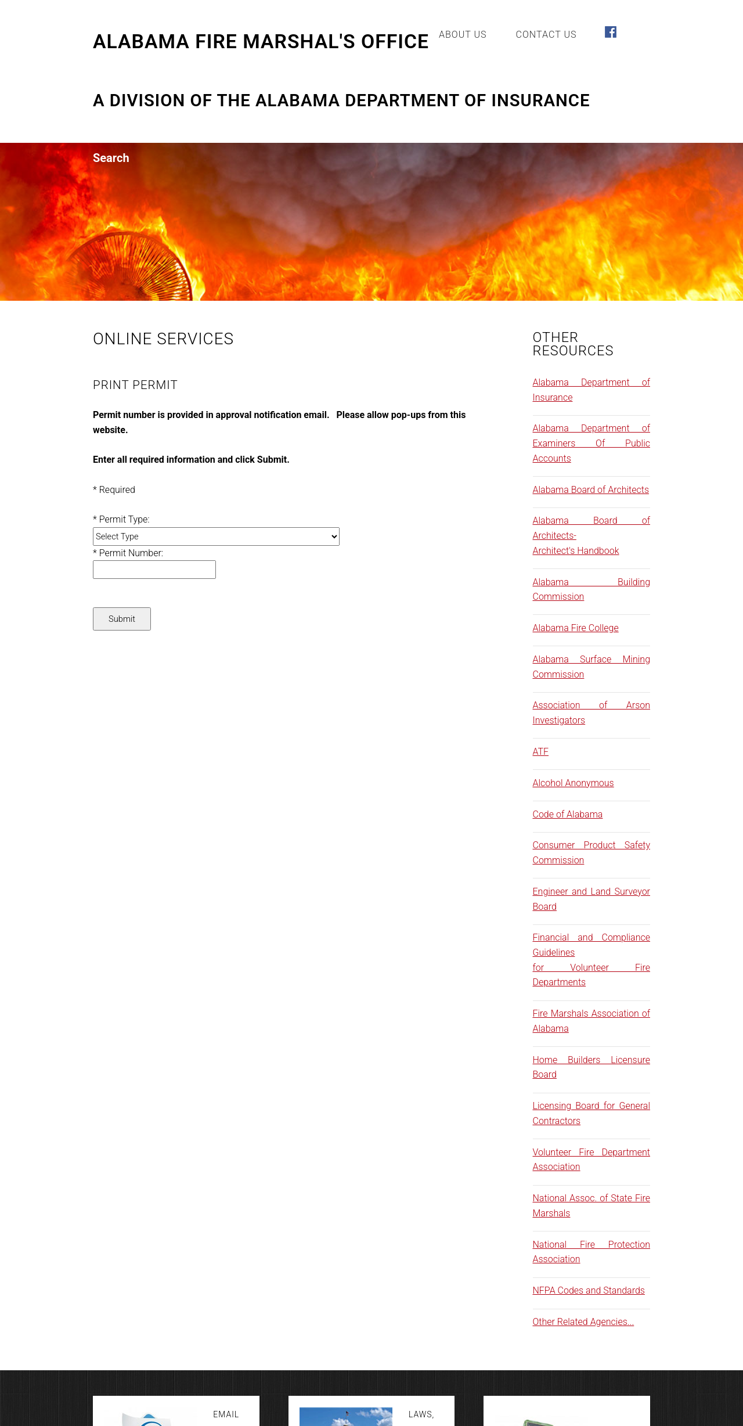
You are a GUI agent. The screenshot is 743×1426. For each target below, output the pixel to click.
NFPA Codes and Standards (589, 1290)
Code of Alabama (568, 814)
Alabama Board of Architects (591, 489)
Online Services (163, 338)
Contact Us (546, 34)
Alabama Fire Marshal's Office (261, 41)
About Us (463, 34)
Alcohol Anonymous (573, 782)
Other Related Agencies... (583, 1321)
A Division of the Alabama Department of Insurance (341, 101)
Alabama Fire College (576, 627)
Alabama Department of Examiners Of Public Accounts (592, 443)
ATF (541, 751)
